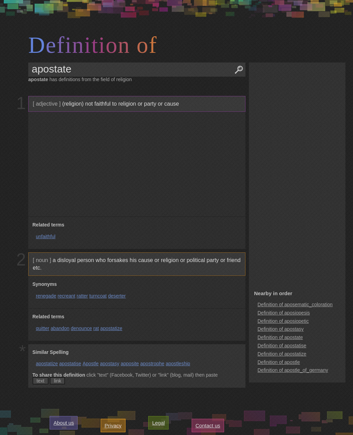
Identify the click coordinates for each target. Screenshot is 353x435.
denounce (81, 328)
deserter (116, 296)
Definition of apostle (279, 362)
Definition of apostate (280, 337)
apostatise (70, 363)
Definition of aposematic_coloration (295, 304)
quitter (42, 328)
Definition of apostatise (282, 345)
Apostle (90, 363)
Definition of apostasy (281, 329)
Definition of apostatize (282, 354)
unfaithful (46, 236)
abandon (60, 328)
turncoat (98, 296)
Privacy (112, 425)
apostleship (178, 363)
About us (63, 423)
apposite (130, 363)
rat (96, 328)
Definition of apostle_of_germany (293, 370)
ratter (82, 296)
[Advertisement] (136, 164)
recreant (66, 296)
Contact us (207, 425)
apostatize (111, 328)
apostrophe (152, 363)
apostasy (109, 363)
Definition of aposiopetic (283, 321)
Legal (158, 423)
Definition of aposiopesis (284, 313)
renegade (46, 296)
